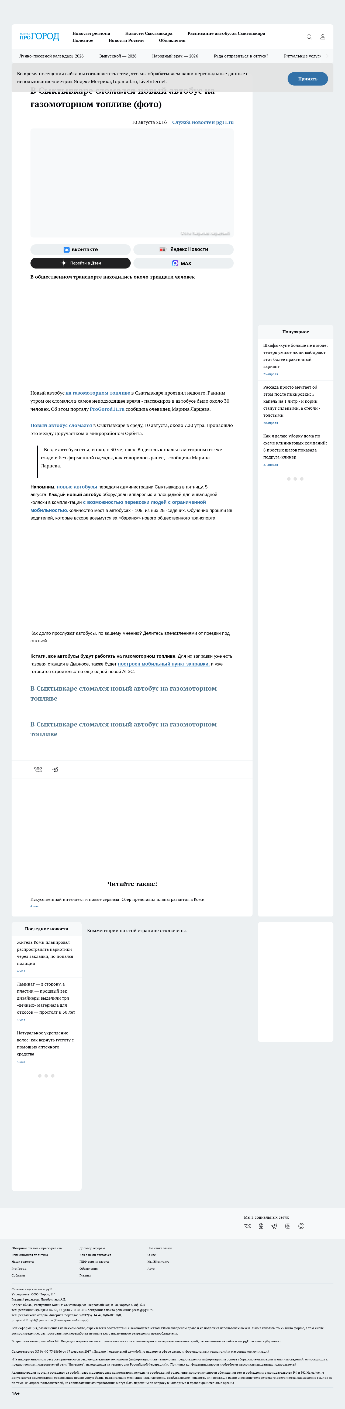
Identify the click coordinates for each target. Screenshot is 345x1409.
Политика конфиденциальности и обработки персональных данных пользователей (233, 1364)
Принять (308, 79)
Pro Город (19, 1269)
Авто (151, 1269)
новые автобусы (77, 487)
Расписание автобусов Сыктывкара (226, 33)
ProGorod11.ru (107, 409)
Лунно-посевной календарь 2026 (51, 56)
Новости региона (91, 33)
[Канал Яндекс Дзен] (80, 263)
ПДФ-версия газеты (94, 1261)
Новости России (126, 40)
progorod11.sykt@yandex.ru (32, 1320)
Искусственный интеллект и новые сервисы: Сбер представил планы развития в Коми (132, 903)
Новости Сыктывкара (148, 33)
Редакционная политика (30, 1255)
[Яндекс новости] (183, 249)
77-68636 (55, 1351)
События (18, 1275)
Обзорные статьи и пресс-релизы (37, 1248)
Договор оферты (92, 1248)
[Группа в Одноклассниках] (261, 1226)
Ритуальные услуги (303, 56)
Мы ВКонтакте (158, 1261)
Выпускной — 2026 (118, 56)
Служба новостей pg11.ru (203, 122)
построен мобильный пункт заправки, (164, 664)
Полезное (83, 40)
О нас (151, 1255)
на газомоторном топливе (97, 393)
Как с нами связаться (95, 1255)
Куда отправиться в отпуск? (241, 56)
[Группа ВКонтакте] (80, 249)
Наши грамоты (23, 1261)
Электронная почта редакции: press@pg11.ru (119, 1310)
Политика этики (159, 1248)
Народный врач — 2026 (175, 56)
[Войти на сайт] (322, 36)
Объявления (172, 40)
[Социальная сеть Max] (183, 263)
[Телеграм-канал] (274, 1226)
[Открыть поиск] (309, 36)
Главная (85, 1275)
